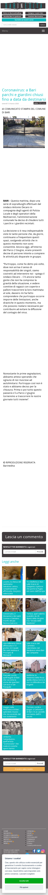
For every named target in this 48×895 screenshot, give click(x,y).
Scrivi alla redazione (11, 852)
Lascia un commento (24, 536)
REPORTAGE (8, 841)
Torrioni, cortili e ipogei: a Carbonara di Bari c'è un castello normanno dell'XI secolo (35, 712)
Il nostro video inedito (24, 769)
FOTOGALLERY (32, 837)
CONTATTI (30, 841)
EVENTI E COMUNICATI (11, 837)
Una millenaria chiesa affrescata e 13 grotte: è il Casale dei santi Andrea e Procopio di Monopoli (12, 649)
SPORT (29, 833)
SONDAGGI (31, 839)
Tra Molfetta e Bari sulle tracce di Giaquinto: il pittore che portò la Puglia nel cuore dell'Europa (35, 586)
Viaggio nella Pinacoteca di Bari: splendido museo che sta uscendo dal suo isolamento (11, 712)
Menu (5, 30)
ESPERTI (30, 835)
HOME (6, 831)
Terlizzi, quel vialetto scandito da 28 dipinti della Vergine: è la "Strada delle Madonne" (35, 618)
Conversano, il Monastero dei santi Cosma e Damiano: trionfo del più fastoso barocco (12, 618)
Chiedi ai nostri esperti (11, 850)
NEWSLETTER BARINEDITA (19, 547)
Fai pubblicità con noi (11, 854)
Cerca (42, 25)
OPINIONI (30, 831)
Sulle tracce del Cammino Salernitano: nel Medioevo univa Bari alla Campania (35, 648)
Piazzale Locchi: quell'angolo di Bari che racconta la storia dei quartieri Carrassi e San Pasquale (11, 681)
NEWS (6, 843)
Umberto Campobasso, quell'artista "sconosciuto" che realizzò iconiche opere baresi (11, 742)
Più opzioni (24, 887)
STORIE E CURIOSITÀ (11, 835)
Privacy (29, 843)
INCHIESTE (7, 833)
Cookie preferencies (34, 845)
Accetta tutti (24, 881)
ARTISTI (6, 839)
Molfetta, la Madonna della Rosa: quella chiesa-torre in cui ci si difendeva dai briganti (35, 680)
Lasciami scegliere (27, 874)
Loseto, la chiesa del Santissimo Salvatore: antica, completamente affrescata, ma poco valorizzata (12, 588)
